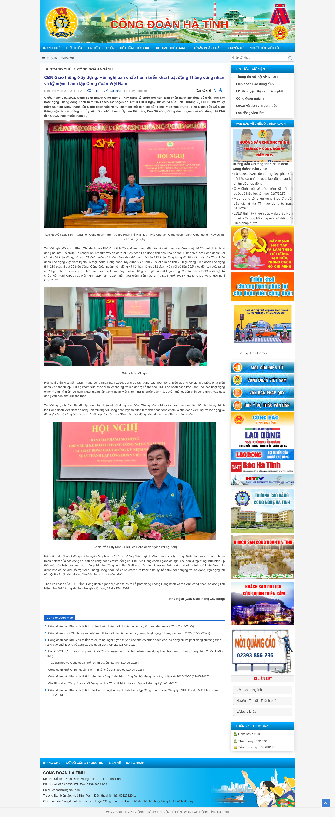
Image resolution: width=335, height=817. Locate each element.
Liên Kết (262, 678)
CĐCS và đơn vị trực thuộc (256, 106)
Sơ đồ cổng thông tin (84, 763)
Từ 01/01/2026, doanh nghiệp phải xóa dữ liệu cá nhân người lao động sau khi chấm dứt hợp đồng (263, 178)
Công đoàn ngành (250, 98)
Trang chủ (60, 69)
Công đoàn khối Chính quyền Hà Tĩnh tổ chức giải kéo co (96, 669)
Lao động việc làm (250, 113)
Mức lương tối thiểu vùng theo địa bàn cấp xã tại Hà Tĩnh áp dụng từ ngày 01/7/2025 (263, 203)
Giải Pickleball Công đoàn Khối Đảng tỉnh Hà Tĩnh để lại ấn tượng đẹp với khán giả (113, 683)
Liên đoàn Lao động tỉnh (255, 84)
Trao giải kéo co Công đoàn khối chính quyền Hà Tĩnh (93, 662)
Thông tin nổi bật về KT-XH (257, 77)
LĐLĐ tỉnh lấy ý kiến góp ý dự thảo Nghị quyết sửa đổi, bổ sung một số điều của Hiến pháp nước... (263, 218)
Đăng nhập (135, 763)
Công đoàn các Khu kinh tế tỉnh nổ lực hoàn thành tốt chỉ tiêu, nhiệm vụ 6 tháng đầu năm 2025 (121, 626)
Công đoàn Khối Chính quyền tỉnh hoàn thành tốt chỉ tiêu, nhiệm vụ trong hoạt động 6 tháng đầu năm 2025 (129, 633)
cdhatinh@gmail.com (66, 790)
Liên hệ (115, 763)
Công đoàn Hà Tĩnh (254, 353)
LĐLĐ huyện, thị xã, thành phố (259, 91)
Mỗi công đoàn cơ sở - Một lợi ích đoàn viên (166, 58)
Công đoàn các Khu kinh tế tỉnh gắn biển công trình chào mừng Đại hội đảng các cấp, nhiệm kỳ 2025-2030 (128, 676)
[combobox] (262, 690)
